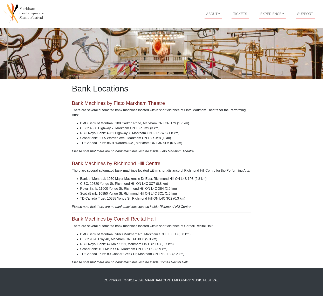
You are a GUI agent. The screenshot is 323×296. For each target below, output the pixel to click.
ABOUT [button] (212, 14)
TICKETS (241, 13)
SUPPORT (305, 14)
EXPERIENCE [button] (271, 14)
